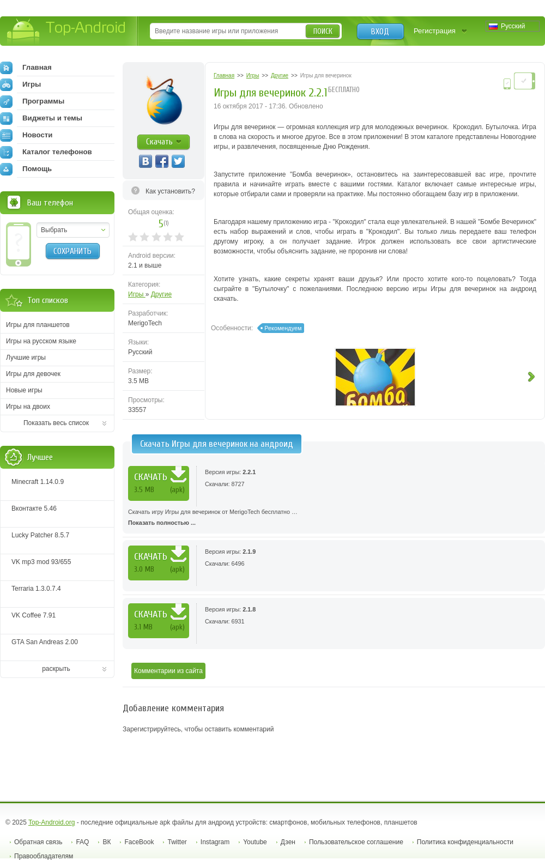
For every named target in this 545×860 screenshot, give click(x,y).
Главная (26, 67)
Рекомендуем (282, 328)
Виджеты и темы (41, 118)
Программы (32, 101)
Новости (26, 135)
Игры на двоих (28, 406)
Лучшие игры (26, 357)
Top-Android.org (51, 822)
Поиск (322, 31)
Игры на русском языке (41, 341)
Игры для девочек (33, 374)
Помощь (26, 169)
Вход (380, 32)
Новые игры (24, 390)
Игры (137, 294)
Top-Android (66, 32)
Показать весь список (56, 423)
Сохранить (72, 251)
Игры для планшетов (38, 325)
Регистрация (435, 31)
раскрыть (56, 669)
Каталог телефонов (46, 152)
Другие (161, 294)
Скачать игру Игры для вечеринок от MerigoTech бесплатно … (334, 518)
